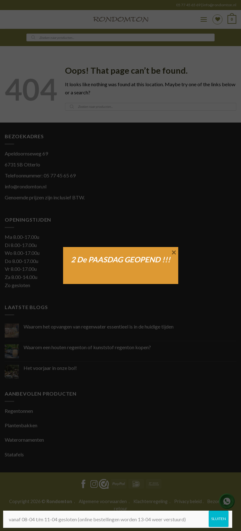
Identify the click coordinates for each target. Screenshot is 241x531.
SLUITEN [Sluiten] (218, 518)
